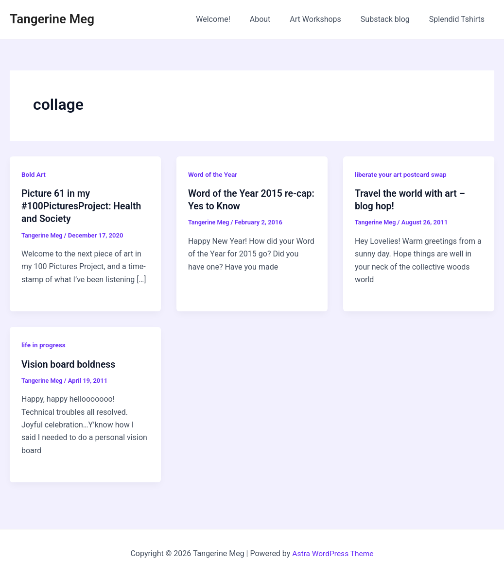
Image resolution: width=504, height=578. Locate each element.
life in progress (44, 345)
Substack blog (391, 19)
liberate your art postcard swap (402, 174)
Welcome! (230, 19)
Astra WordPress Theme (333, 553)
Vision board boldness (69, 364)
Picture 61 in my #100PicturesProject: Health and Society (83, 205)
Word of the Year (213, 174)
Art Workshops (325, 19)
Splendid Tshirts (459, 19)
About (273, 19)
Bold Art (33, 174)
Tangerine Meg (52, 19)
